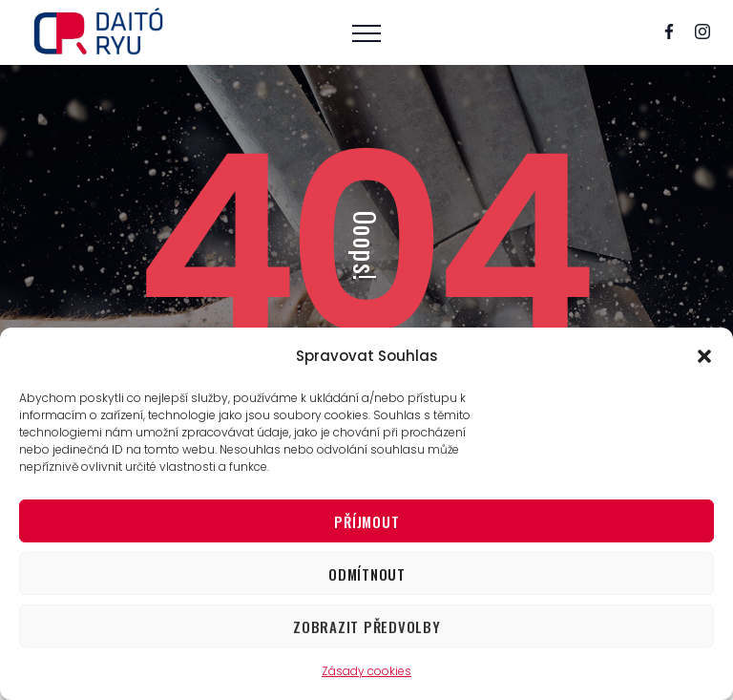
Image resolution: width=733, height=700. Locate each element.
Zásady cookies (366, 671)
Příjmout (366, 521)
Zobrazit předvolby (367, 626)
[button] (704, 356)
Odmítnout (367, 573)
